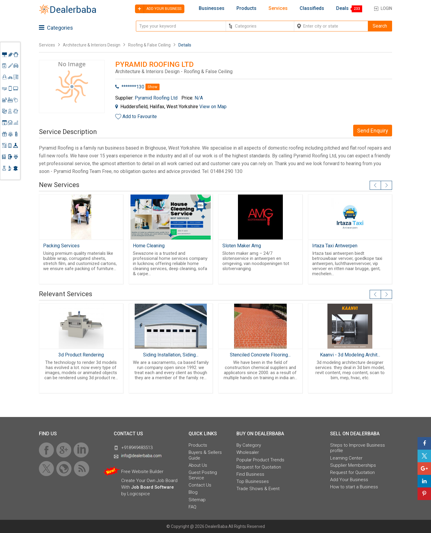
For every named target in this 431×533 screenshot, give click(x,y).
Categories (56, 28)
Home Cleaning (149, 246)
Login (386, 8)
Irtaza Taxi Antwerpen (334, 246)
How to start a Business (354, 487)
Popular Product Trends (260, 460)
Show (152, 87)
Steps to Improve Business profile (357, 447)
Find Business (250, 474)
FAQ (192, 507)
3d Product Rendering (81, 355)
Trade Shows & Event (258, 488)
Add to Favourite (139, 116)
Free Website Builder (142, 471)
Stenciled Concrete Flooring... (260, 355)
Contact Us (200, 485)
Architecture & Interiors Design (91, 45)
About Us (198, 465)
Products (246, 8)
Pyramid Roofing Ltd (156, 98)
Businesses (211, 8)
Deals (342, 8)
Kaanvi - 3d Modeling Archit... (350, 355)
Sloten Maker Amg (241, 246)
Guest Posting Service (203, 475)
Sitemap (197, 499)
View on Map (213, 106)
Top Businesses (252, 481)
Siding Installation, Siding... (170, 355)
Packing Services (61, 246)
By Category (248, 445)
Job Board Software (152, 487)
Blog (193, 492)
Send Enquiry (372, 130)
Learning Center (346, 458)
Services (278, 8)
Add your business (158, 8)
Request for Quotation (258, 467)
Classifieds (312, 8)
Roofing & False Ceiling (149, 45)
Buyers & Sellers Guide (205, 455)
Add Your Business (349, 479)
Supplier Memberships (353, 465)
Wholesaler (247, 452)
